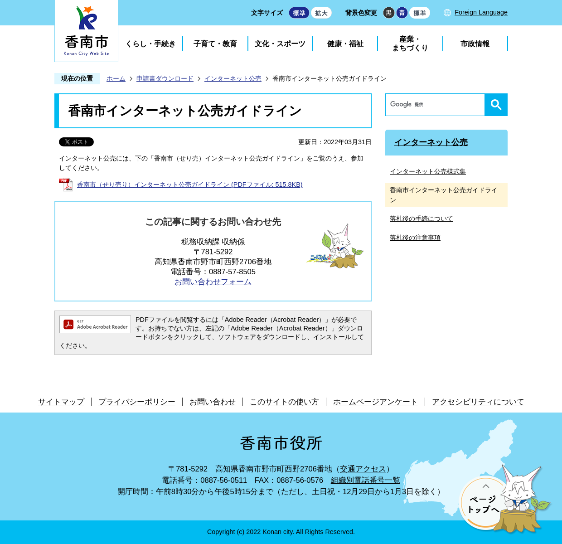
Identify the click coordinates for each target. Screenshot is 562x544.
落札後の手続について (421, 218)
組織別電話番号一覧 (365, 480)
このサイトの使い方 (284, 402)
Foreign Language (481, 12)
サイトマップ (61, 402)
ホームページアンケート (375, 402)
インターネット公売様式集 (428, 171)
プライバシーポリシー (136, 402)
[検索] (437, 105)
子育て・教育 (215, 44)
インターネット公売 (233, 78)
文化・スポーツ (280, 44)
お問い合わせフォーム (213, 281)
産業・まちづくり (410, 43)
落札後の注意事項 (415, 237)
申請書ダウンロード (165, 78)
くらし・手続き (150, 44)
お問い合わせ (212, 402)
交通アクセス (363, 469)
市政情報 (474, 44)
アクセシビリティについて (478, 402)
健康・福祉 (345, 44)
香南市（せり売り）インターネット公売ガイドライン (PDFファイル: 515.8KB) (190, 184)
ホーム (116, 78)
